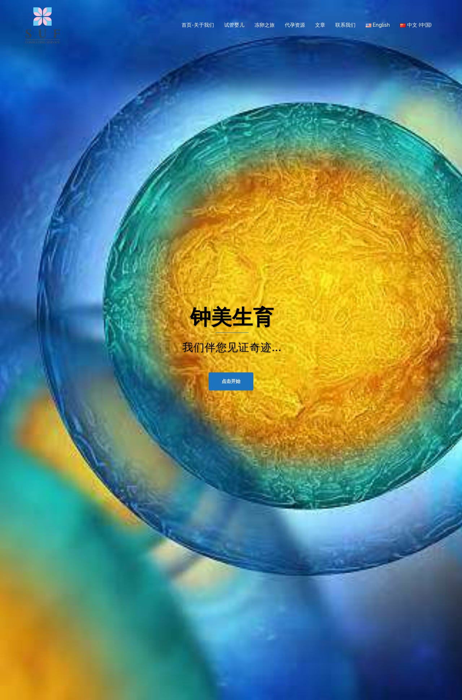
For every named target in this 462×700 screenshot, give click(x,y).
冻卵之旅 (264, 25)
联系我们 (345, 25)
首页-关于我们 (198, 25)
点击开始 (231, 381)
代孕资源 (295, 25)
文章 (320, 25)
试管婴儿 (234, 25)
